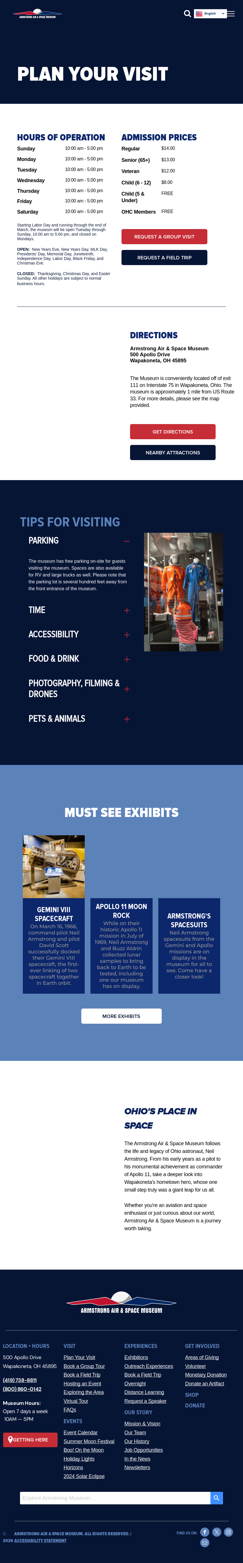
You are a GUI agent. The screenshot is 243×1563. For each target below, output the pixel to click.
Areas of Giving (202, 1357)
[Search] (216, 1498)
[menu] (230, 13)
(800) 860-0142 (22, 1389)
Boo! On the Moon (84, 1450)
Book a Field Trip (82, 1375)
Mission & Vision (142, 1424)
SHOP (192, 1395)
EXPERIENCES (140, 1346)
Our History (136, 1441)
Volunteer (195, 1366)
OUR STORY (138, 1412)
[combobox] (115, 1498)
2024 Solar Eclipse (84, 1476)
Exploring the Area (84, 1392)
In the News (137, 1459)
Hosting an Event (82, 1384)
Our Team (135, 1432)
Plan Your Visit (79, 1357)
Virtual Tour (76, 1401)
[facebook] (204, 1533)
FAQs (70, 1410)
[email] (204, 1543)
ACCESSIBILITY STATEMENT (40, 1541)
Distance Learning (144, 1392)
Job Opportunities (143, 1450)
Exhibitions (136, 1357)
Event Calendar (81, 1432)
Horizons (73, 1467)
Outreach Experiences (148, 1366)
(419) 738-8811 (20, 1380)
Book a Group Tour (84, 1366)
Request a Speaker (145, 1401)
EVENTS (73, 1421)
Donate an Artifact (204, 1384)
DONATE (195, 1405)
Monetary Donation (206, 1375)
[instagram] (228, 1533)
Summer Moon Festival (89, 1441)
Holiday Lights (79, 1459)
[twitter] (216, 1533)
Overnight (135, 1384)
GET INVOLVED (202, 1346)
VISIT (70, 1346)
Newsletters (137, 1467)
